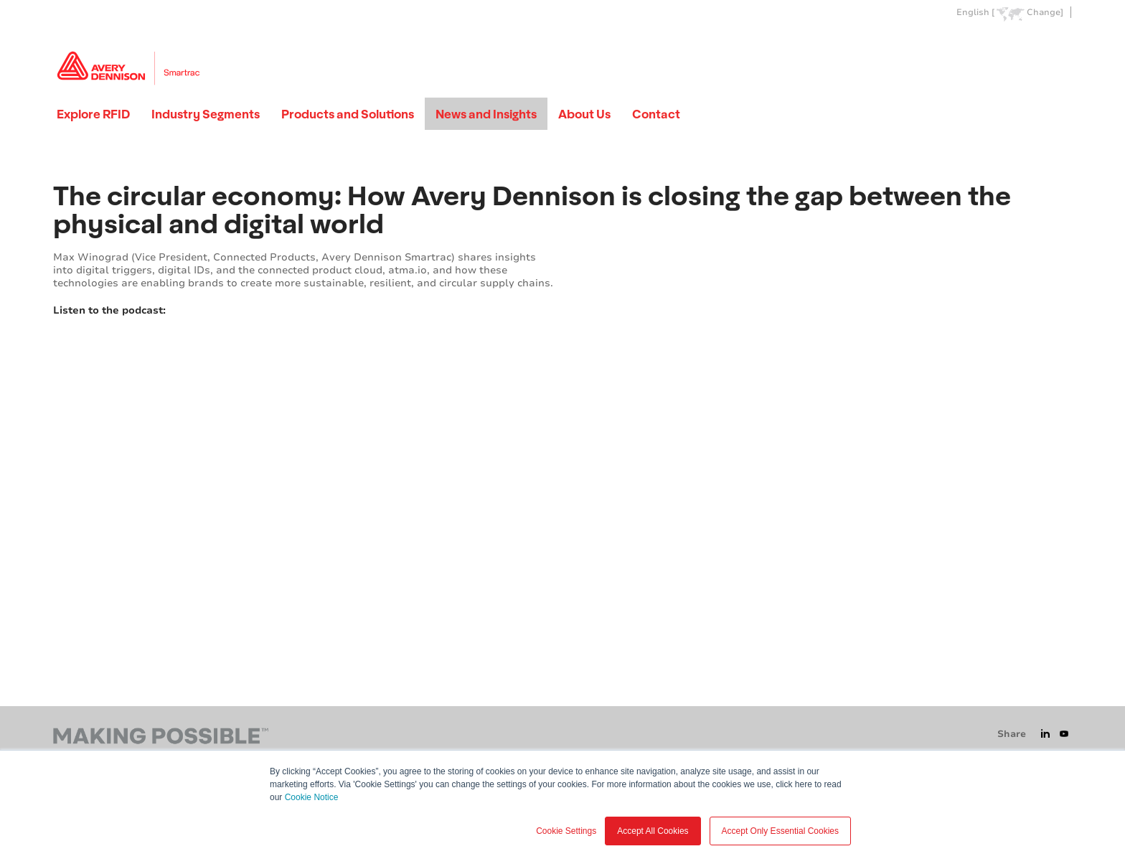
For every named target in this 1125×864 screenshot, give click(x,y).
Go (1059, 45)
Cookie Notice (312, 797)
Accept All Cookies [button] (652, 831)
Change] (1045, 12)
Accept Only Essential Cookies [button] (780, 831)
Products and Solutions (347, 113)
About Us (584, 113)
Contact (656, 113)
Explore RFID (93, 113)
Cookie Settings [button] (566, 831)
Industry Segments (205, 113)
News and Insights (486, 113)
